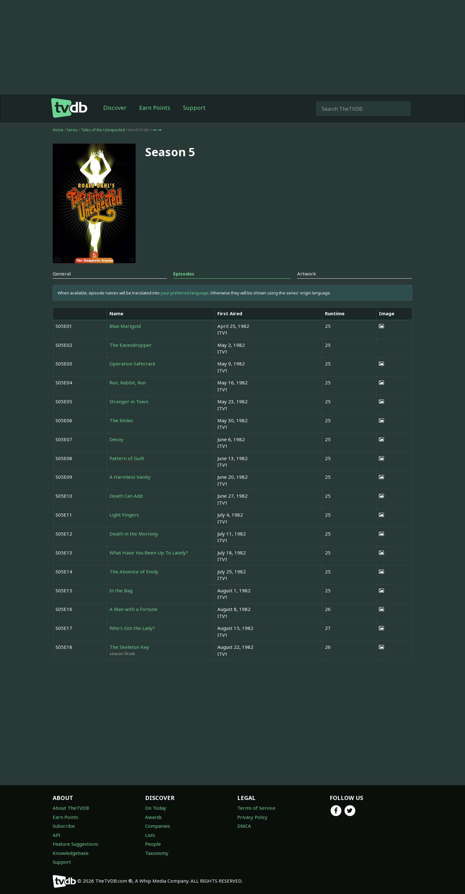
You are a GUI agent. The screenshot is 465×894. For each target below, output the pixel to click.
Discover (115, 107)
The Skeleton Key (129, 647)
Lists (150, 835)
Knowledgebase (71, 853)
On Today (155, 808)
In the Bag (120, 590)
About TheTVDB (71, 808)
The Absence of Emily (133, 571)
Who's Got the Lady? (132, 628)
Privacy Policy (252, 817)
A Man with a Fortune (133, 609)
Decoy (116, 439)
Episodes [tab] (183, 273)
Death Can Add (126, 496)
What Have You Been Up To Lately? (148, 552)
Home (58, 130)
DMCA (244, 826)
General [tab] (62, 273)
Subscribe (64, 826)
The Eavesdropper (130, 345)
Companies (157, 826)
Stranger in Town (128, 401)
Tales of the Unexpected (103, 130)
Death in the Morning (133, 533)
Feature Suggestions (75, 844)
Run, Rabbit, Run (127, 382)
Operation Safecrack (132, 363)
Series (72, 130)
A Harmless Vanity (129, 477)
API (56, 835)
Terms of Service (256, 808)
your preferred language (184, 293)
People (153, 844)
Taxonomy (156, 853)
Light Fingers (124, 515)
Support (194, 107)
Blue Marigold (125, 326)
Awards (153, 817)
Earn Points (154, 107)
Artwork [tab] (306, 273)
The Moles (121, 420)
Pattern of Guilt (126, 458)
